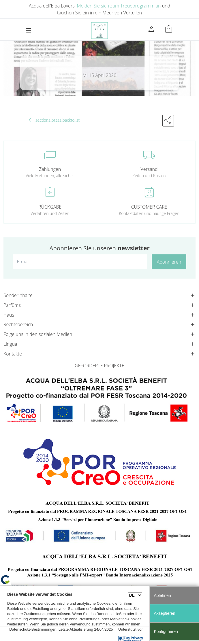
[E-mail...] (80, 261)
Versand (148, 169)
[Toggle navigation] (28, 30)
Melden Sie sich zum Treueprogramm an (119, 6)
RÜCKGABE (49, 207)
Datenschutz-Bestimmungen (32, 629)
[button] (168, 120)
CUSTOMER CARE (149, 207)
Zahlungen (50, 169)
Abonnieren (169, 262)
